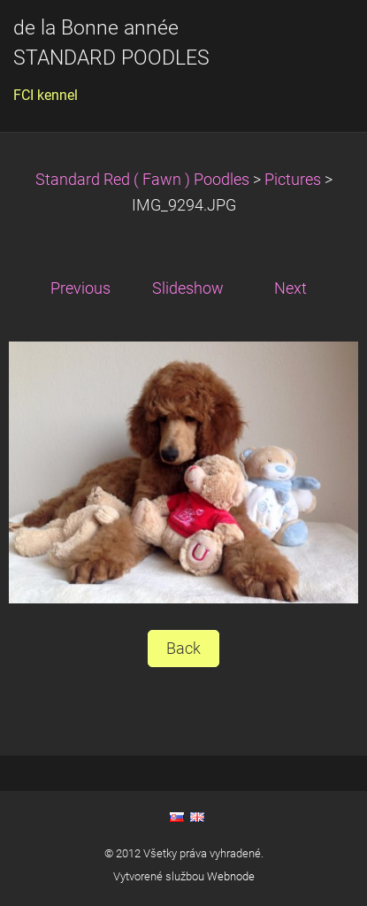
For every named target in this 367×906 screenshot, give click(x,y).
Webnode (231, 876)
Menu (318, 39)
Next (290, 288)
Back (183, 648)
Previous (80, 288)
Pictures (292, 179)
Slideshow (188, 288)
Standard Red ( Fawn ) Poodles (144, 179)
